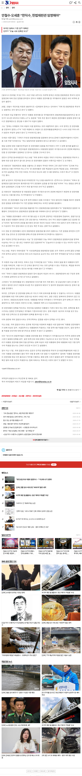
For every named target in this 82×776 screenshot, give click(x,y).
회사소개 (42, 771)
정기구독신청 (51, 771)
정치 (7, 8)
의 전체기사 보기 (68, 390)
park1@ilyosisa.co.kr (16, 19)
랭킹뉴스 (5, 473)
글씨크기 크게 (79, 22)
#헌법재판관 (6, 396)
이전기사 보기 (7, 402)
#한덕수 (28, 396)
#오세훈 (21, 396)
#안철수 (14, 396)
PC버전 (36, 771)
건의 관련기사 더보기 (41, 440)
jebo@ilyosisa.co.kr (43, 381)
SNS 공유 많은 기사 (9, 561)
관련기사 (5, 408)
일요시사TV (6, 535)
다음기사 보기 (74, 402)
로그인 (29, 771)
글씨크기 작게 (74, 22)
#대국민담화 (37, 396)
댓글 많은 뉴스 (7, 661)
